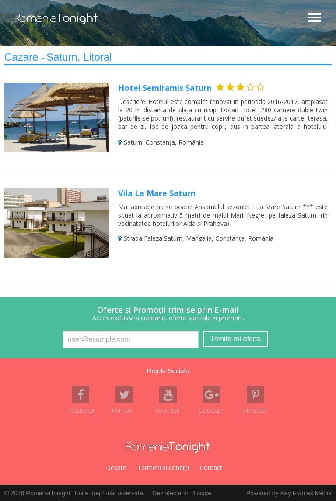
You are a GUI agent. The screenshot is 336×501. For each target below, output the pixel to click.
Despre (116, 467)
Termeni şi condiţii (163, 467)
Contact (211, 467)
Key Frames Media (306, 493)
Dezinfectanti (170, 493)
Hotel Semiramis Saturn (165, 88)
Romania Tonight (168, 447)
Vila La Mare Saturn (157, 193)
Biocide (201, 493)
